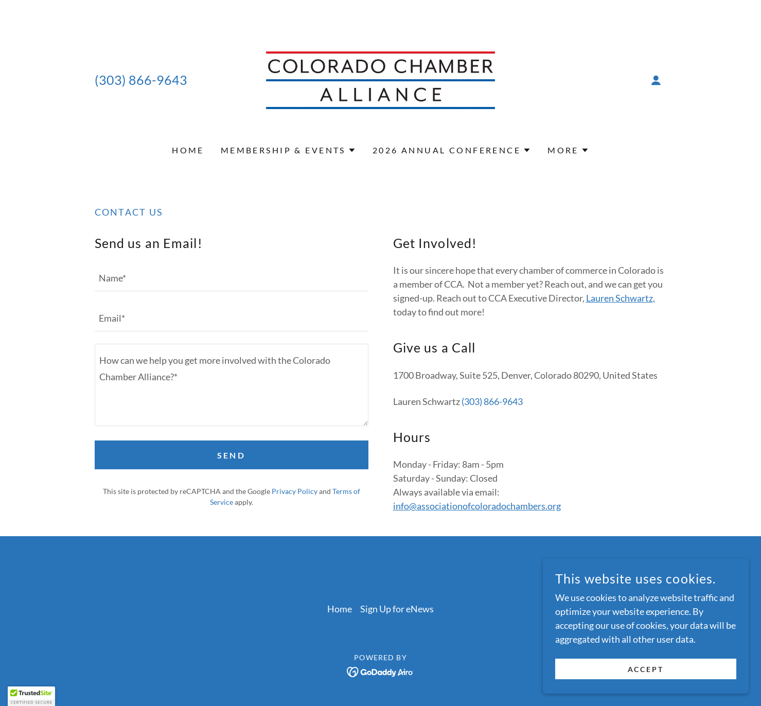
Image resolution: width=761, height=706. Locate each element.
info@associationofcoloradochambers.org (477, 505)
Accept (646, 669)
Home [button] (339, 608)
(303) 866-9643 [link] (141, 79)
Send (231, 455)
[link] (380, 79)
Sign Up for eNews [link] (397, 608)
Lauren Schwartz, (620, 298)
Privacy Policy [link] (294, 491)
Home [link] (188, 150)
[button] (656, 80)
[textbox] (231, 277)
